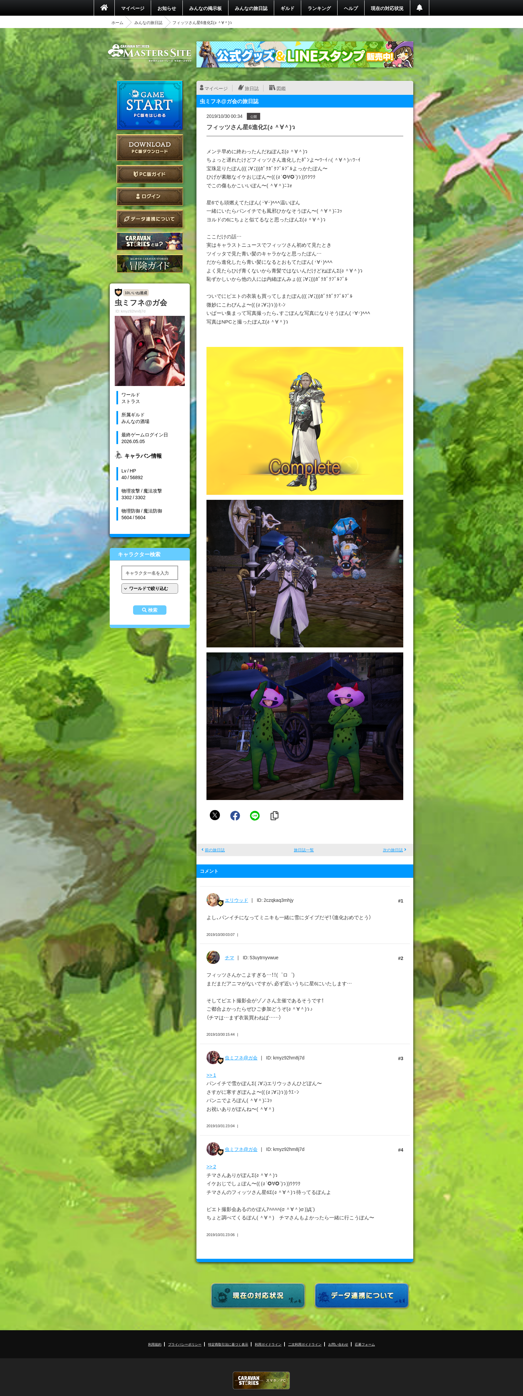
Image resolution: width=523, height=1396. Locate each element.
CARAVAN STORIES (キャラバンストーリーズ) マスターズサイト (149, 53)
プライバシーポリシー (184, 1344)
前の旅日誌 (215, 850)
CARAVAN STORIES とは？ (149, 241)
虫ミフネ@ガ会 (241, 1057)
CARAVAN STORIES (261, 1380)
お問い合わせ (338, 1344)
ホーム (117, 22)
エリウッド (236, 899)
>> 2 (211, 1166)
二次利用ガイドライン (305, 1344)
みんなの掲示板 (205, 8)
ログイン (149, 196)
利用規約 (154, 1344)
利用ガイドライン (268, 1344)
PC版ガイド (149, 174)
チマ (229, 957)
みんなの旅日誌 (251, 8)
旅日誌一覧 (304, 850)
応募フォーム (365, 1344)
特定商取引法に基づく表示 (228, 1344)
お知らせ (166, 8)
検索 (152, 610)
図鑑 (281, 88)
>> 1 (211, 1074)
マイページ (132, 8)
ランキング (319, 8)
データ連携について (149, 219)
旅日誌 (252, 88)
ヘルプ (351, 8)
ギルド (288, 8)
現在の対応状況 (387, 8)
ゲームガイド (149, 263)
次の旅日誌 (393, 850)
